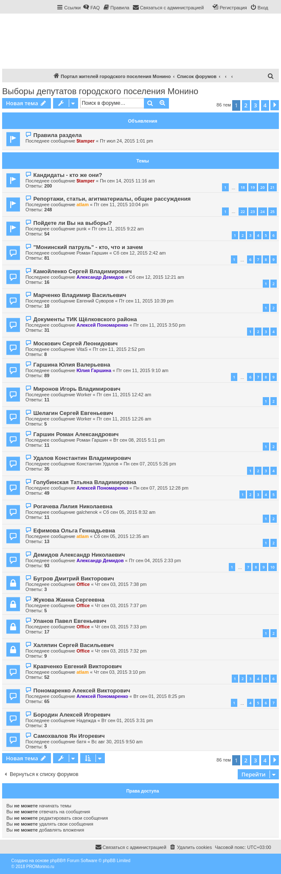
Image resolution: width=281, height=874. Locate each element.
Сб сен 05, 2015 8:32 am (129, 512)
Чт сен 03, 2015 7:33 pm (121, 626)
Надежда (86, 720)
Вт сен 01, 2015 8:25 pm (159, 696)
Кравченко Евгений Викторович (77, 666)
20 (262, 187)
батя (81, 741)
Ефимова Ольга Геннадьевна (74, 530)
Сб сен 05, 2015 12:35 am (121, 536)
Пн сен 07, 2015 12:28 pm (160, 487)
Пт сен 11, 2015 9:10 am (142, 370)
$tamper (85, 140)
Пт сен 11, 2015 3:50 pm (159, 325)
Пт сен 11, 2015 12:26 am (124, 418)
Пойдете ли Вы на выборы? (72, 223)
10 (272, 567)
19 (252, 187)
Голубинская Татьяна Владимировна (84, 482)
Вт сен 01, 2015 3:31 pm (127, 720)
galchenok (87, 512)
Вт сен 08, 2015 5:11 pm (139, 440)
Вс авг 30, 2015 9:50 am (117, 741)
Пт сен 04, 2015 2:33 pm (155, 560)
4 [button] (265, 105)
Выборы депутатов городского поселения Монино (100, 91)
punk (81, 228)
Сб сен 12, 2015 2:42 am (139, 252)
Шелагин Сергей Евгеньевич (73, 413)
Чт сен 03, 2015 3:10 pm (120, 672)
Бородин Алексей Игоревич (71, 715)
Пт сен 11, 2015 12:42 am (124, 394)
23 (252, 211)
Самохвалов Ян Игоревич (68, 736)
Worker (83, 394)
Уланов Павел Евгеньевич (69, 621)
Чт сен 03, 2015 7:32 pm (121, 650)
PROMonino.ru (40, 866)
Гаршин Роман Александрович (75, 434)
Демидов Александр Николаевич (79, 555)
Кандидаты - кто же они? (67, 175)
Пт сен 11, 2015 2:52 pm (119, 349)
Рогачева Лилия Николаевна (72, 506)
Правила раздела (57, 135)
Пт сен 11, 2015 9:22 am (117, 228)
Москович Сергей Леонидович (75, 343)
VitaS (81, 349)
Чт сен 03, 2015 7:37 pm (121, 605)
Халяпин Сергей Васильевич (73, 645)
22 (243, 211)
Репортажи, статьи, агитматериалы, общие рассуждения (112, 199)
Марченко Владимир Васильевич (79, 295)
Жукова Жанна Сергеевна (68, 600)
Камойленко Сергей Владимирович (82, 271)
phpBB (56, 860)
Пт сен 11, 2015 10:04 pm (121, 204)
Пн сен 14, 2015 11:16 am (127, 180)
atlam (82, 204)
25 (272, 211)
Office (83, 584)
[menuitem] (91, 8)
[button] (274, 105)
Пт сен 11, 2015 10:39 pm (146, 300)
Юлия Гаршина (93, 370)
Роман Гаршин (92, 252)
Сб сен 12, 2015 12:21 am (156, 277)
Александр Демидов (100, 277)
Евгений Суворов (95, 300)
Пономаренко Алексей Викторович (81, 690)
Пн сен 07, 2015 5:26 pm (150, 463)
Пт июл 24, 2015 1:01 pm (126, 140)
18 (243, 187)
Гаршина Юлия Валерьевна (71, 364)
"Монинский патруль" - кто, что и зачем (88, 247)
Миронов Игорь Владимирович (76, 389)
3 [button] (255, 105)
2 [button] (245, 105)
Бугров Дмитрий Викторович (73, 578)
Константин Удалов (97, 463)
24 (262, 211)
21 (272, 187)
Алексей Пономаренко (102, 325)
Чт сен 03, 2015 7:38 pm (121, 584)
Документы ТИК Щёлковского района (85, 319)
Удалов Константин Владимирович (82, 458)
